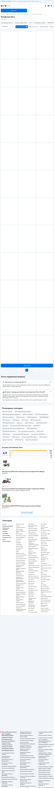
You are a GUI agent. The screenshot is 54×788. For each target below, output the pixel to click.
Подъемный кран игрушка (19, 673)
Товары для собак (27, 778)
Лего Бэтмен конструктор (31, 648)
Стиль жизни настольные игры (46, 653)
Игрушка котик (44, 688)
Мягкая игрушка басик (45, 686)
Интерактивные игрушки (31, 626)
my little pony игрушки (21, 620)
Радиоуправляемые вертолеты (20, 656)
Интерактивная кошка (45, 694)
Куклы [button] (4, 624)
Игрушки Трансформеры (33, 652)
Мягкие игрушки (44, 683)
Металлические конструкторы (31, 691)
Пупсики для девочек (45, 673)
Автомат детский (19, 641)
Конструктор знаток (32, 697)
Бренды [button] (4, 609)
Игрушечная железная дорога (20, 654)
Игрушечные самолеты (21, 668)
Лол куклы (43, 666)
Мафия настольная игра (46, 661)
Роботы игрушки (32, 617)
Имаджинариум (44, 634)
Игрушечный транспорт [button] (6, 613)
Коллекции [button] (5, 618)
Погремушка (19, 692)
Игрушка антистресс (32, 613)
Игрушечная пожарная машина (21, 679)
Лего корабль (44, 609)
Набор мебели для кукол (46, 681)
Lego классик (44, 626)
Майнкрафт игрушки (32, 624)
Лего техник (31, 669)
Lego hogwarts (31, 668)
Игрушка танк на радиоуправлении (20, 666)
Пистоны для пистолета (21, 643)
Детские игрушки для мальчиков (33, 611)
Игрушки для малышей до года (33, 634)
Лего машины (44, 620)
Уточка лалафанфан (32, 645)
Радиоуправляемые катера (20, 682)
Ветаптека (27, 784)
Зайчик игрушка (44, 696)
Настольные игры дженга (44, 640)
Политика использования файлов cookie (27, 727)
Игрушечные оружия (20, 645)
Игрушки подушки (45, 693)
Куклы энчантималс (20, 609)
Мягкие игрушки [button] (7, 626)
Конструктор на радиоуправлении (45, 623)
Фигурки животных (32, 640)
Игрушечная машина (20, 647)
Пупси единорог (19, 632)
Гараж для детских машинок (20, 670)
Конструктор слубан (45, 615)
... (21, 455)
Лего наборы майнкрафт (33, 662)
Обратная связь (27, 731)
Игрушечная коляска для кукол (46, 677)
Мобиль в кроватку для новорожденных (21, 695)
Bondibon (18, 634)
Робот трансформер (32, 615)
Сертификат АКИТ (27, 729)
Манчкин (43, 632)
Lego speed (30, 695)
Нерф (17, 636)
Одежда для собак (27, 782)
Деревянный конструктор (31, 686)
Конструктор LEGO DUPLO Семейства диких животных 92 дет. (21, 591)
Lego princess (44, 628)
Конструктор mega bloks (46, 625)
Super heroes (31, 673)
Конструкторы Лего (37, 14)
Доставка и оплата (27, 715)
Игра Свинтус (44, 659)
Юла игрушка (31, 609)
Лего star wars (31, 666)
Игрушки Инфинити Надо (20, 616)
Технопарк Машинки (20, 622)
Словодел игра (44, 648)
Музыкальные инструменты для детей (33, 629)
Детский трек (19, 659)
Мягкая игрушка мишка (46, 685)
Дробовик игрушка (20, 638)
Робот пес (30, 636)
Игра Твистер (44, 642)
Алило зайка (18, 624)
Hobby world (43, 635)
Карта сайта (27, 733)
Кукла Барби (43, 669)
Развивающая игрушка (20, 689)
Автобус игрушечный (20, 677)
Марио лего (30, 679)
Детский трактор (19, 675)
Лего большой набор (45, 618)
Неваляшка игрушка (32, 618)
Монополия (43, 662)
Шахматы (43, 646)
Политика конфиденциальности (27, 725)
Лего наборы (31, 657)
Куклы (42, 668)
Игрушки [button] (5, 616)
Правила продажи (27, 721)
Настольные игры (44, 630)
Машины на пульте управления (20, 651)
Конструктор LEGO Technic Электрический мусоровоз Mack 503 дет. (23, 556)
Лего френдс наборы (32, 675)
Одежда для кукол (44, 675)
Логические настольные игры (46, 651)
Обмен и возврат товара (27, 719)
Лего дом (43, 610)
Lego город (30, 664)
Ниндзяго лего (31, 659)
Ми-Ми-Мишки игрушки (33, 650)
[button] (14, 10)
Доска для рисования (45, 637)
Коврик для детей (32, 631)
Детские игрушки (10, 14)
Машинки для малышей (33, 620)
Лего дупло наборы (32, 671)
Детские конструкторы (23, 14)
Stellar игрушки (19, 618)
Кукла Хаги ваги (31, 644)
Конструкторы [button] (6, 620)
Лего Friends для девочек (44, 613)
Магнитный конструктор (31, 677)
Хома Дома (18, 627)
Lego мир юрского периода (32, 684)
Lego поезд (30, 681)
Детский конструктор (33, 661)
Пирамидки (30, 622)
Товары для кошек (27, 774)
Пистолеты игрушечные (21, 639)
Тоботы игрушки (19, 614)
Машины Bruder (19, 631)
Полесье (18, 610)
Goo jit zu (18, 625)
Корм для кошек (27, 776)
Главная (2, 14)
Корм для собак (27, 780)
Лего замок (43, 617)
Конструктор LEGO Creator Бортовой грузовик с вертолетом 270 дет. (23, 574)
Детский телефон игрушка (32, 638)
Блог (27, 768)
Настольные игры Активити (44, 644)
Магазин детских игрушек (19, 685)
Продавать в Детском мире (27, 717)
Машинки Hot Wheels (20, 648)
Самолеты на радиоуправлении (20, 663)
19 (34, 455)
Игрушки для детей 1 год (33, 642)
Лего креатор (31, 693)
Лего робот (30, 688)
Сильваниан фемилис (20, 612)
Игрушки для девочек (20, 691)
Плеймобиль (19, 629)
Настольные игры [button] (7, 622)
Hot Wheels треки (20, 660)
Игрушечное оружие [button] (8, 611)
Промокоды (27, 723)
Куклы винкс (43, 679)
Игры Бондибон (44, 655)
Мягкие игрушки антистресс (44, 691)
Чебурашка (30, 654)
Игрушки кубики (19, 687)
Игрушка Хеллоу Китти (33, 655)
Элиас (42, 657)
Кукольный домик (45, 671)
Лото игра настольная (45, 664)
